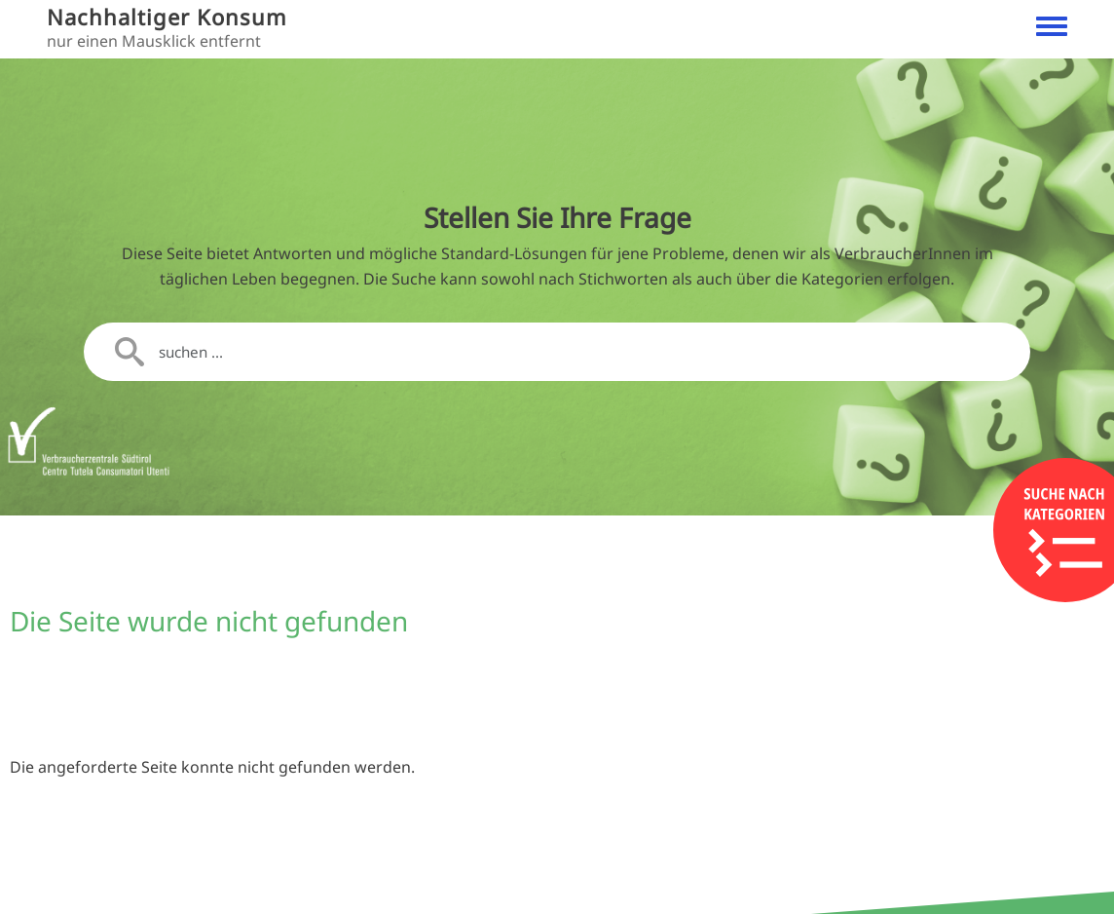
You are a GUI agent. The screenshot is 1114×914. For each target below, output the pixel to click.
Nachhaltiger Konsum (167, 17)
